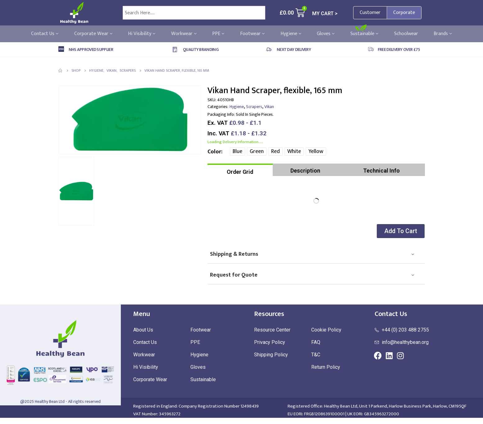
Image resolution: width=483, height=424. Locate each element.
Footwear (252, 34)
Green (257, 151)
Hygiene (290, 34)
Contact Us (44, 34)
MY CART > (325, 13)
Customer (370, 12)
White (294, 151)
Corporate (404, 12)
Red (275, 151)
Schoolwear (406, 34)
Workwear (184, 34)
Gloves (326, 34)
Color (214, 151)
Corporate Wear (93, 34)
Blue (237, 151)
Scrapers (254, 106)
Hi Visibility (141, 34)
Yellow (315, 151)
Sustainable (364, 34)
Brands (443, 34)
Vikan (269, 106)
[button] (399, 231)
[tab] (240, 170)
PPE (218, 34)
